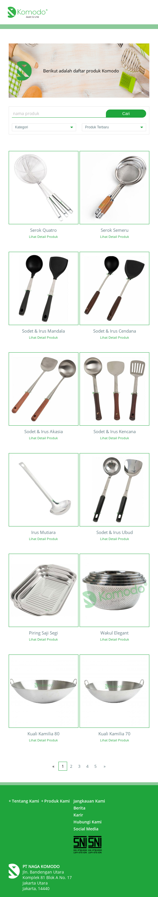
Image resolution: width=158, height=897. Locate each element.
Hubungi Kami (88, 822)
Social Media (86, 829)
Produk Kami (55, 801)
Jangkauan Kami (89, 801)
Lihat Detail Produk (43, 236)
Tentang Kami (24, 801)
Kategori (44, 127)
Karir (78, 815)
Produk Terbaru (114, 127)
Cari (126, 113)
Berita (79, 808)
